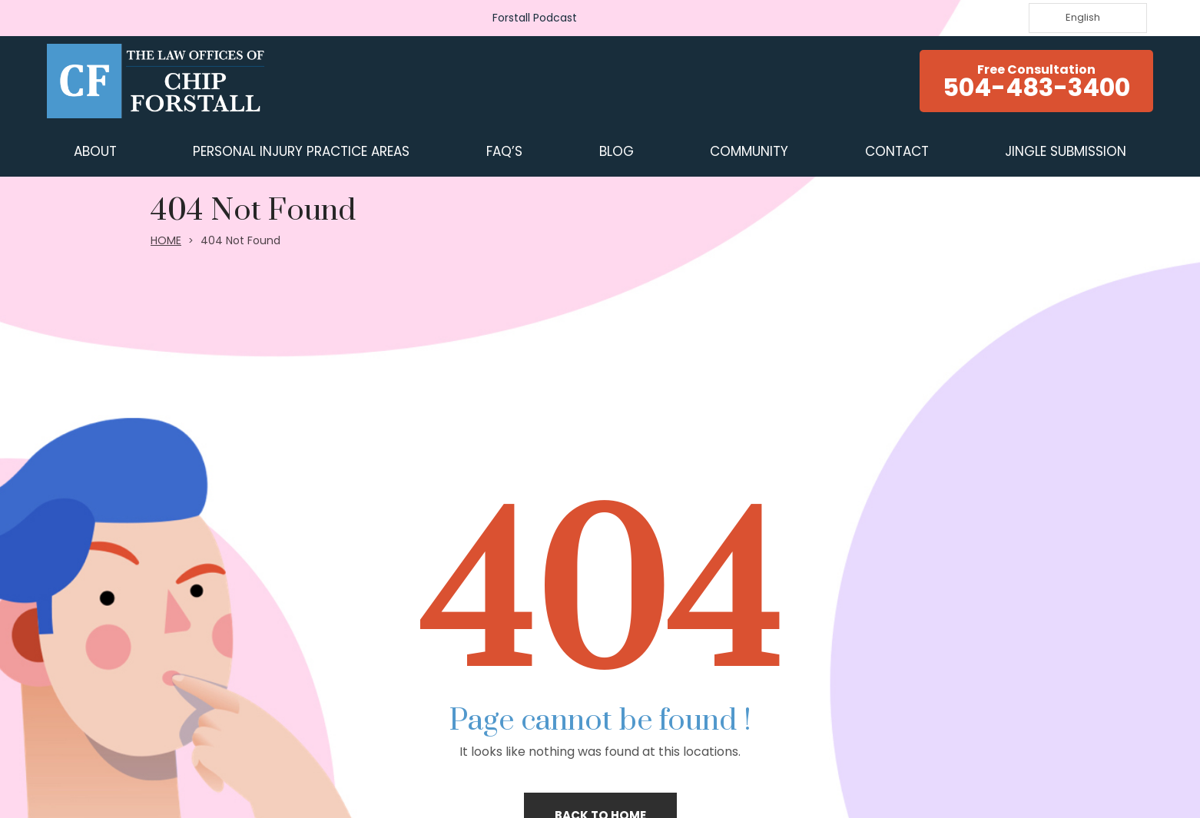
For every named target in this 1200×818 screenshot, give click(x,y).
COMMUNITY (749, 151)
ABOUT (95, 151)
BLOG (616, 151)
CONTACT (897, 151)
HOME (166, 240)
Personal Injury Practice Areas (301, 151)
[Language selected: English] (1088, 18)
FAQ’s (504, 151)
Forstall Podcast (534, 17)
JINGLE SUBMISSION (1065, 151)
